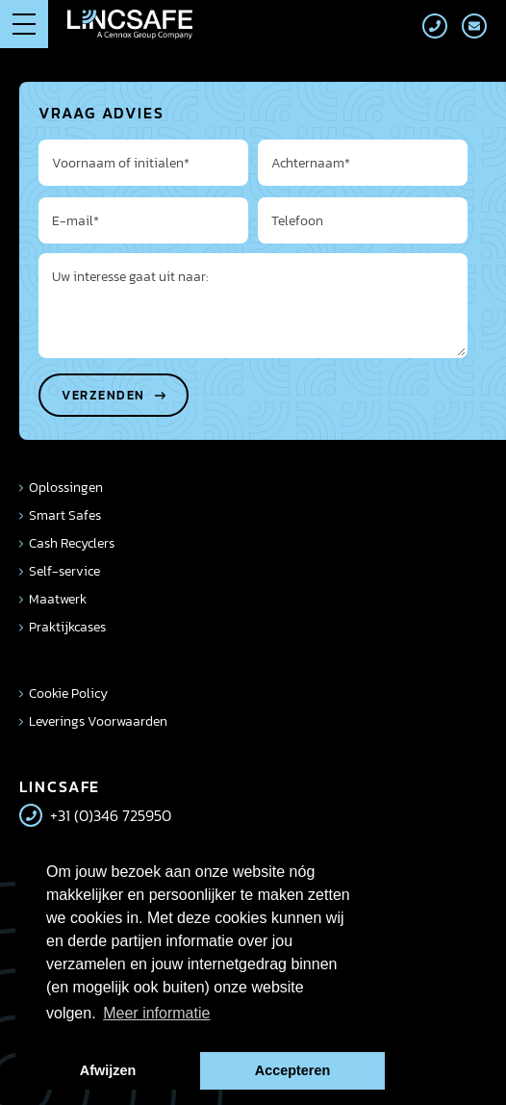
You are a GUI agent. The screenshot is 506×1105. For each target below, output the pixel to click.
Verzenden (103, 395)
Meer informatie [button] (156, 1013)
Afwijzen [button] (108, 1070)
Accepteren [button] (292, 1070)
